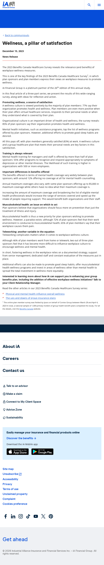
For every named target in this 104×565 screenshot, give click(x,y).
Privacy (7, 484)
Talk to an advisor (15, 386)
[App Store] (18, 452)
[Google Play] (42, 452)
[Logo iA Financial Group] (8, 7)
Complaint (9, 499)
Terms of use (10, 489)
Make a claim (12, 394)
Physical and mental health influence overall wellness (35, 293)
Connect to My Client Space (22, 401)
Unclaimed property (15, 494)
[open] (99, 5)
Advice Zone (12, 409)
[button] (89, 5)
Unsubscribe (10, 474)
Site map (8, 469)
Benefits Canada (26, 309)
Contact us (13, 370)
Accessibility (10, 479)
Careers (11, 358)
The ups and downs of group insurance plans (31, 298)
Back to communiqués (17, 35)
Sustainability (13, 417)
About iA (11, 346)
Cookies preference (15, 503)
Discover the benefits (22, 438)
